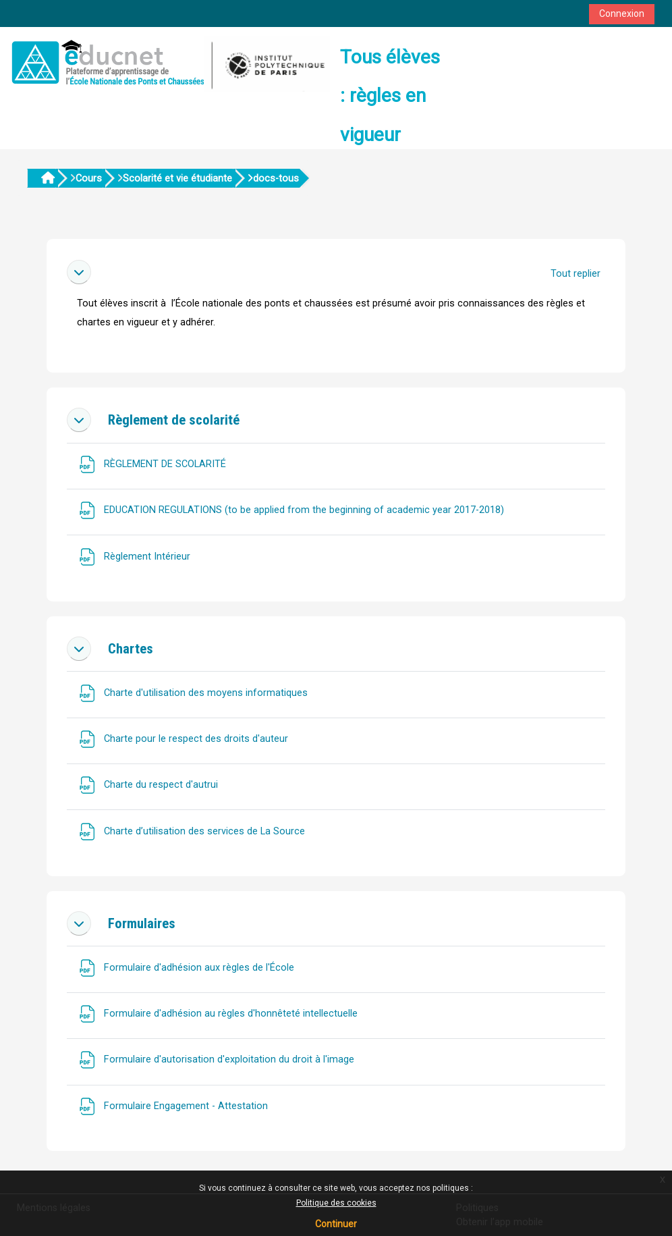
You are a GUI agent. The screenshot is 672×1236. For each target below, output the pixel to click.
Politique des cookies (336, 1203)
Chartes (130, 649)
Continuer (336, 1223)
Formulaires (141, 923)
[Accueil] (168, 62)
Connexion (621, 13)
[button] (79, 272)
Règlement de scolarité (174, 420)
